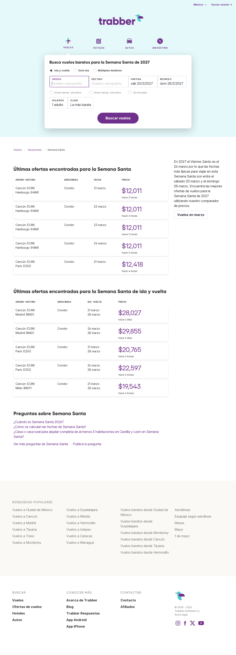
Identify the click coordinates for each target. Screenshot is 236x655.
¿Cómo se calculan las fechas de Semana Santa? (49, 427)
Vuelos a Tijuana (24, 529)
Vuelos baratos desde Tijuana (142, 546)
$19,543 (129, 386)
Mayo (179, 529)
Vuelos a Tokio (23, 536)
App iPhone (75, 626)
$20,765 (129, 350)
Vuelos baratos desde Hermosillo (144, 552)
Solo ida (83, 70)
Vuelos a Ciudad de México (32, 510)
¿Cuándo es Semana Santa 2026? (38, 422)
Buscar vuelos (118, 118)
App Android (76, 620)
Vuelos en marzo (190, 215)
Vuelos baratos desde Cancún (142, 539)
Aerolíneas (182, 510)
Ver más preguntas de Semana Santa (40, 444)
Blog (69, 607)
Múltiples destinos (110, 70)
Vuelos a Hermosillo (81, 523)
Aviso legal (181, 614)
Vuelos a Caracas (79, 536)
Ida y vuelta (62, 70)
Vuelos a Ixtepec (78, 529)
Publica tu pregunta (87, 444)
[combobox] (69, 81)
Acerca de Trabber (81, 600)
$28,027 (129, 313)
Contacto (128, 600)
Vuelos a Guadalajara (82, 510)
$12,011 (132, 191)
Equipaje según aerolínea (193, 516)
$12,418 (132, 264)
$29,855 (129, 331)
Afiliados (127, 607)
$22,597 (129, 368)
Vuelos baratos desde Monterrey (144, 533)
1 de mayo (182, 536)
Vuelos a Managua (80, 542)
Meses (179, 523)
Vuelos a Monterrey (26, 542)
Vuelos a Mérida (78, 516)
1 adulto (57, 105)
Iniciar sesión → (221, 4)
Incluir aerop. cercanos (67, 92)
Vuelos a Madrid (24, 523)
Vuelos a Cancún (24, 516)
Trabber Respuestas (83, 613)
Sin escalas (140, 92)
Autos (17, 620)
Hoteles (18, 613)
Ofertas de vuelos (27, 607)
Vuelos (17, 600)
